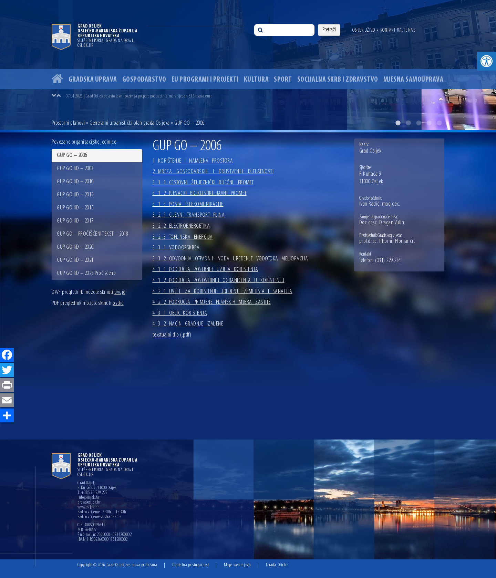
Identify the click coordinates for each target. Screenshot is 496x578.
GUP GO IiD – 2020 (75, 247)
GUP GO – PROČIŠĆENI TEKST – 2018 (92, 234)
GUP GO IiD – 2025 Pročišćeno (86, 273)
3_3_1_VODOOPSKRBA (176, 248)
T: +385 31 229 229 (92, 493)
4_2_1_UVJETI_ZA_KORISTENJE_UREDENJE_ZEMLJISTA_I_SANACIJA (222, 291)
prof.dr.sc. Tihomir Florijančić (387, 241)
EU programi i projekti (205, 79)
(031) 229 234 (388, 261)
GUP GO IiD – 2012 (75, 195)
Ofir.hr (283, 565)
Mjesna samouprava (413, 79)
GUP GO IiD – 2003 (75, 168)
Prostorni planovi (68, 123)
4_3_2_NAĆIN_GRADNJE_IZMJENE (188, 324)
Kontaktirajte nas (397, 30)
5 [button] (439, 123)
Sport (283, 79)
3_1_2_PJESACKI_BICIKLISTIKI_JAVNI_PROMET (200, 193)
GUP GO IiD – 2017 (75, 221)
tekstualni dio (172, 335)
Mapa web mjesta (237, 565)
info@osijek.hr (89, 497)
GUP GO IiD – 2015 (75, 208)
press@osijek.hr (89, 502)
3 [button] (418, 123)
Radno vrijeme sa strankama (100, 517)
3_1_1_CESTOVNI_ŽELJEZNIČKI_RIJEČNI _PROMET (203, 182)
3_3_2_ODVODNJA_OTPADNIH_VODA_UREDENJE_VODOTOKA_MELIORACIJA (230, 259)
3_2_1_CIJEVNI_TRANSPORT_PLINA (189, 215)
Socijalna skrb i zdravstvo (337, 79)
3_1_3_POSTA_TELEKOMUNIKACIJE (188, 204)
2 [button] (408, 123)
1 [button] (397, 123)
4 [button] (428, 123)
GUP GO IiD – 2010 (75, 181)
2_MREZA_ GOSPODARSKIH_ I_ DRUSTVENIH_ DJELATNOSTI (213, 171)
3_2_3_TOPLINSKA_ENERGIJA (183, 237)
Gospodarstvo (144, 79)
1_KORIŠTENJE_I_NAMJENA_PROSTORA (193, 161)
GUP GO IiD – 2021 (75, 260)
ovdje (119, 292)
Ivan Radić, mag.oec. (379, 204)
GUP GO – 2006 (72, 155)
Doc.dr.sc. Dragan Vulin (381, 223)
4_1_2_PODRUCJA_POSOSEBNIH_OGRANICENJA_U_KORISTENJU (219, 280)
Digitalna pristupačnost (190, 565)
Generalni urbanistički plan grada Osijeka (130, 123)
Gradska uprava (93, 79)
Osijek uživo (363, 30)
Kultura (256, 79)
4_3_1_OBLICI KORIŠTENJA (180, 313)
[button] (486, 61)
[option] (248, 65)
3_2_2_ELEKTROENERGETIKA (181, 226)
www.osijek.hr (88, 507)
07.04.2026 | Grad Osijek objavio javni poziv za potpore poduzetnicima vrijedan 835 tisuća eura (139, 96)
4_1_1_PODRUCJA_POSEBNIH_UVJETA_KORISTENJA (205, 269)
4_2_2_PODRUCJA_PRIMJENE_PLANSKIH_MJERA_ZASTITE (212, 302)
